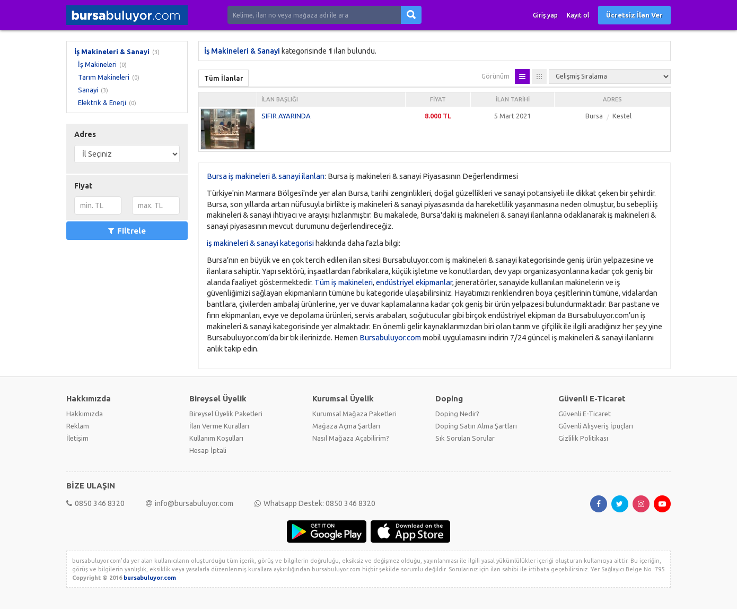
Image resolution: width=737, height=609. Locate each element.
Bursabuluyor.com (390, 337)
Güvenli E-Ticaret (584, 413)
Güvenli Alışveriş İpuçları (595, 426)
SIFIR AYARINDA (286, 115)
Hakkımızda (84, 413)
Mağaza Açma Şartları (346, 426)
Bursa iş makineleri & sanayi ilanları (265, 176)
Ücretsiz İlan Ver (634, 15)
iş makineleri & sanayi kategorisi (260, 242)
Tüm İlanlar (223, 78)
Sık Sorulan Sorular (465, 438)
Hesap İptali (207, 450)
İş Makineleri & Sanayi (112, 51)
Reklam (77, 426)
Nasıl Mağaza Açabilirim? (350, 438)
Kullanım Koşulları (216, 438)
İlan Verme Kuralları (219, 426)
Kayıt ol (578, 15)
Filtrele (127, 230)
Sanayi (88, 89)
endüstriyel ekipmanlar (414, 282)
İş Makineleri (97, 64)
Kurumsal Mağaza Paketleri (354, 413)
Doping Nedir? (457, 413)
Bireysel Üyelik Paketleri (225, 413)
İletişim (77, 438)
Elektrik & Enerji (102, 102)
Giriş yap (545, 15)
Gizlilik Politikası (583, 438)
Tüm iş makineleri (343, 282)
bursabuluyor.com (150, 577)
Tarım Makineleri (103, 77)
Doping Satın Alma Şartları (476, 426)
